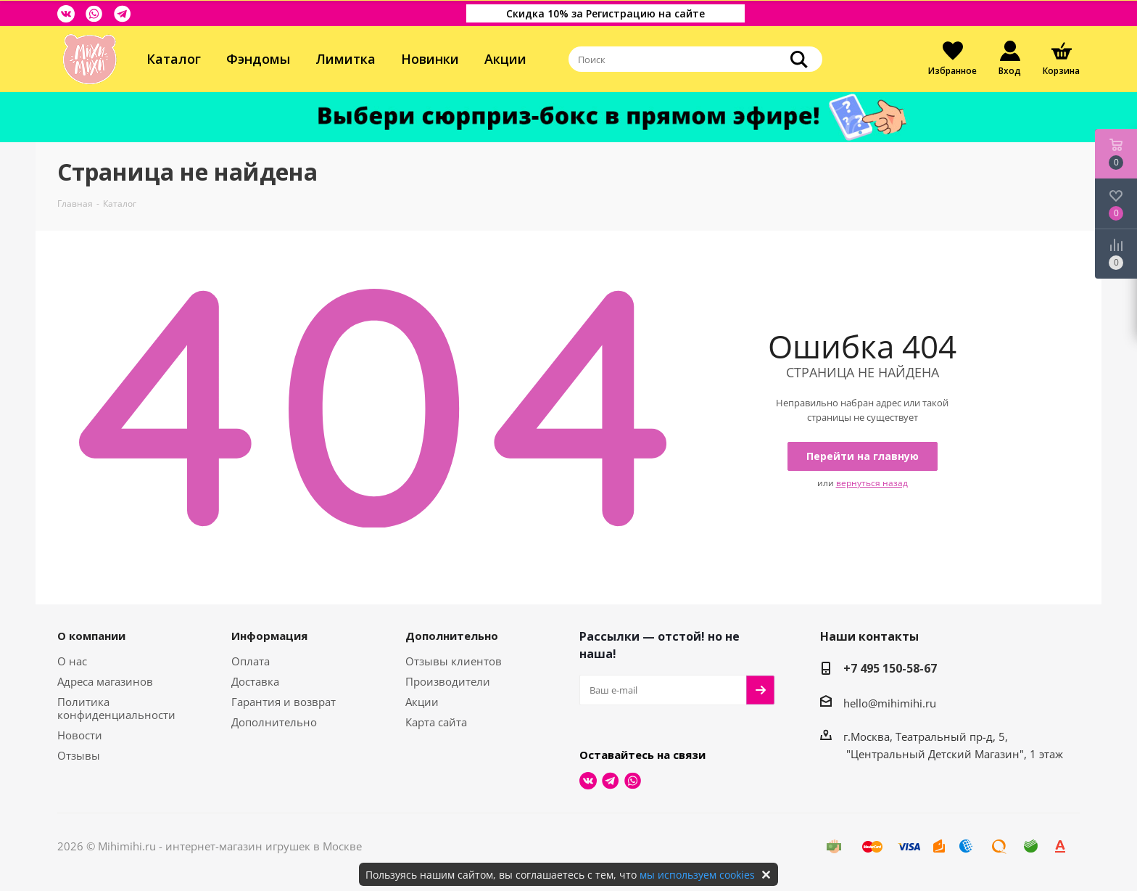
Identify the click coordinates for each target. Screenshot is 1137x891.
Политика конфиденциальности (116, 708)
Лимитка (345, 58)
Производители (447, 681)
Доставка (255, 681)
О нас (72, 661)
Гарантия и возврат (283, 701)
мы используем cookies (697, 875)
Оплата (250, 661)
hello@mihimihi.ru (889, 703)
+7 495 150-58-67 (890, 668)
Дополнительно (274, 722)
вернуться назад (872, 483)
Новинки (430, 58)
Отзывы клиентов (453, 661)
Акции (505, 58)
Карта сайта (436, 722)
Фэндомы (258, 58)
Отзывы (78, 755)
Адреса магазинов (105, 681)
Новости (79, 735)
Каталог (173, 58)
